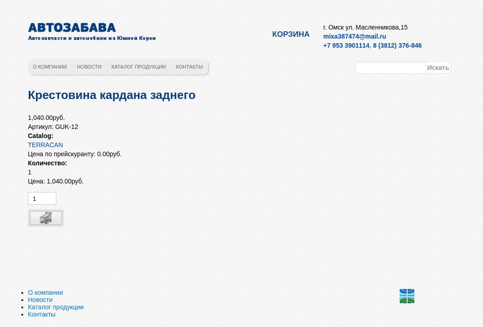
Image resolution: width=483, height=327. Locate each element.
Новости (89, 66)
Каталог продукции (138, 66)
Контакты (189, 66)
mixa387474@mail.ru (355, 36)
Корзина (290, 34)
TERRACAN (45, 145)
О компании (50, 66)
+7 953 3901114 (347, 45)
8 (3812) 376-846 (397, 45)
